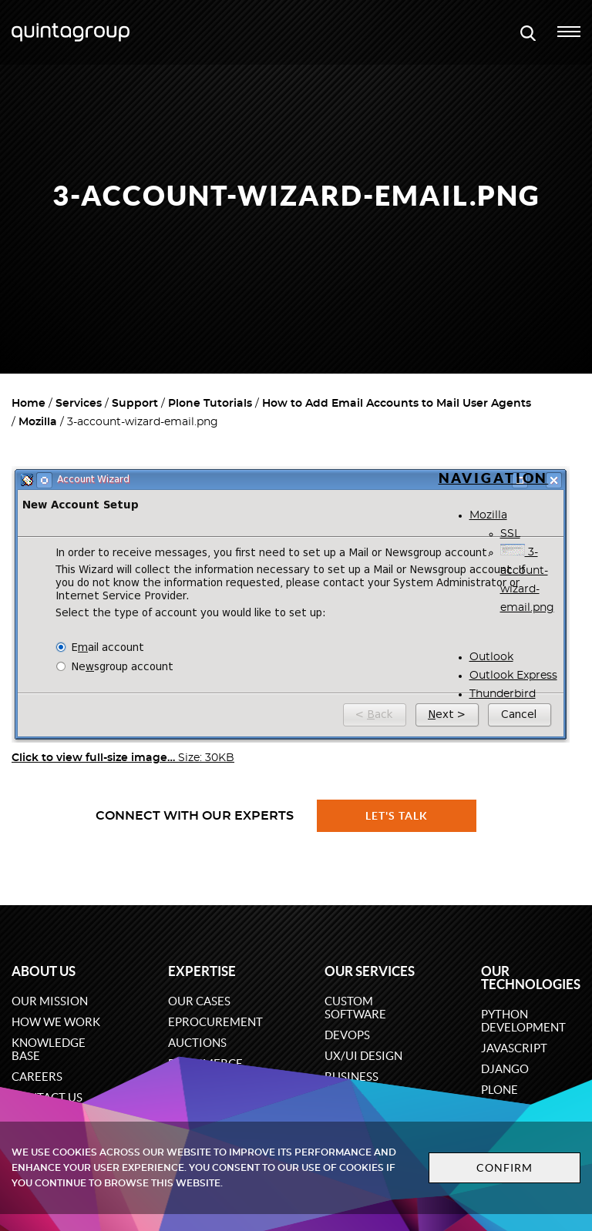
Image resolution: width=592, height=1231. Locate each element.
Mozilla (37, 422)
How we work (56, 1021)
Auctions (197, 1042)
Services (79, 403)
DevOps (347, 1034)
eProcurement (215, 1021)
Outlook (491, 657)
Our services (370, 971)
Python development (523, 1021)
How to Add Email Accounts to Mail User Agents (396, 403)
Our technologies (530, 977)
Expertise (202, 971)
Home (28, 403)
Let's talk (397, 816)
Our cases (199, 1001)
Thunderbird (502, 694)
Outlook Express (513, 675)
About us (44, 971)
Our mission (50, 1001)
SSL (510, 533)
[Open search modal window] (528, 32)
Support (135, 403)
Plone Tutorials (210, 403)
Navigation (494, 478)
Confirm (493, 1168)
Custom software (355, 1008)
